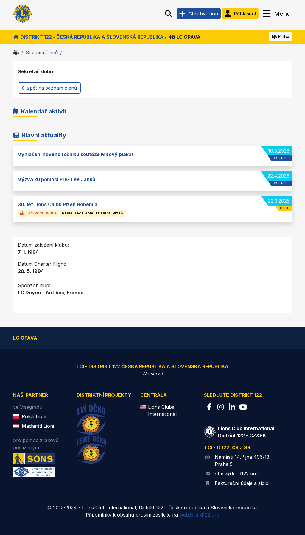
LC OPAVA (184, 37)
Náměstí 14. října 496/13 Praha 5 (242, 460)
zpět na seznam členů (49, 88)
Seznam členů (42, 52)
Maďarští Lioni (38, 426)
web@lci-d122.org (199, 515)
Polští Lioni (34, 416)
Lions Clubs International (162, 410)
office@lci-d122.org (236, 474)
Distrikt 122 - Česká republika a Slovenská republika (88, 37)
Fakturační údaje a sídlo (242, 483)
